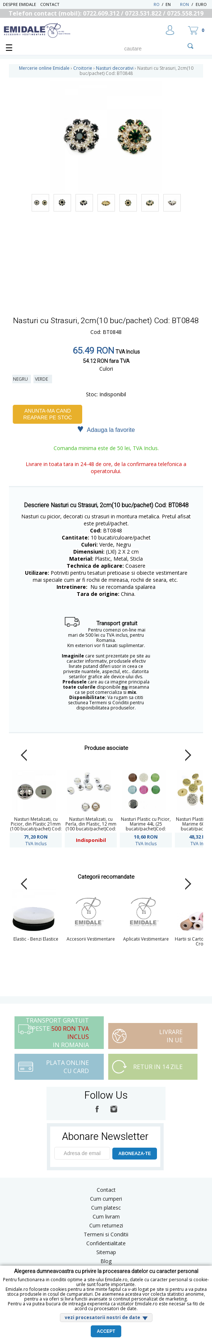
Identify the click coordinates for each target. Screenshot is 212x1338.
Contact (50, 4)
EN (172, 4)
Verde (42, 379)
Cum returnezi (106, 1225)
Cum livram (106, 1216)
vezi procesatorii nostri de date (102, 1317)
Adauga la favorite (106, 429)
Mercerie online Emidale (44, 68)
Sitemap (106, 1252)
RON (184, 4)
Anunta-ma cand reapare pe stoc (47, 414)
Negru (21, 379)
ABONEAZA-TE (134, 1153)
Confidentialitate (106, 1243)
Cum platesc (106, 1207)
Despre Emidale (19, 4)
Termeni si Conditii (106, 1234)
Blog (106, 1261)
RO (157, 4)
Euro (201, 4)
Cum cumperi (106, 1198)
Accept (106, 1331)
